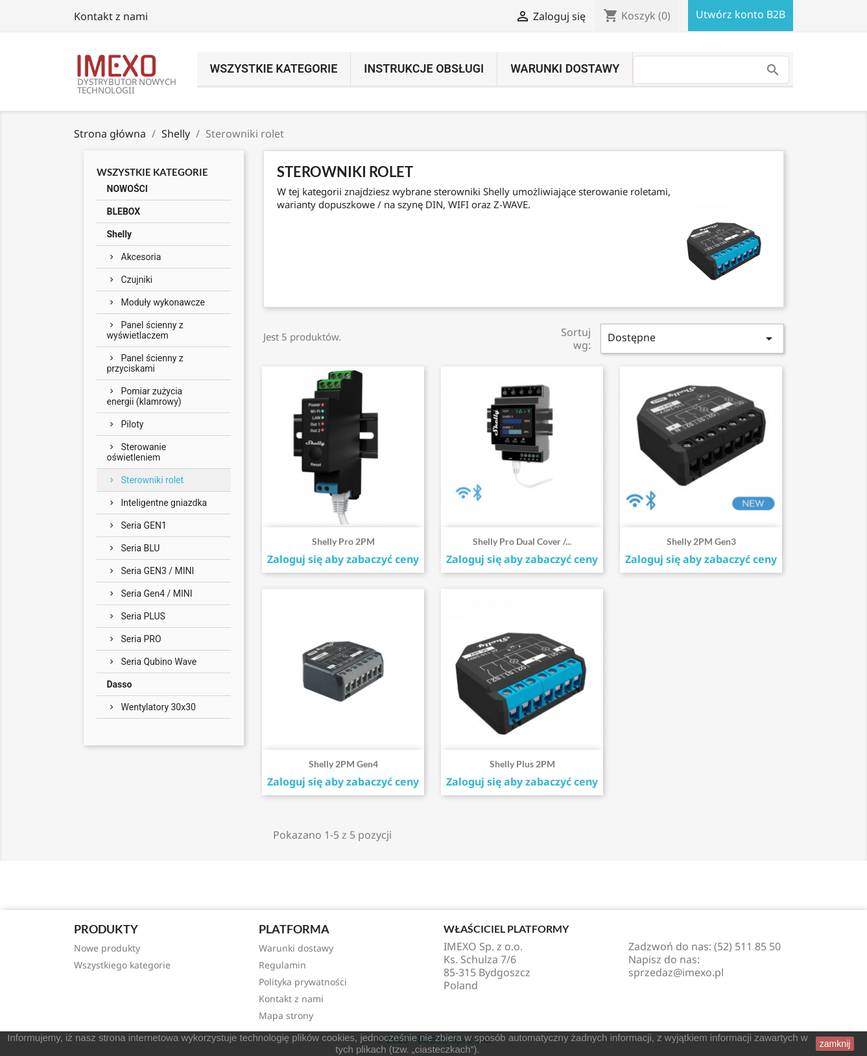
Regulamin (282, 965)
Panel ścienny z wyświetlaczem (145, 330)
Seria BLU (140, 548)
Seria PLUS (143, 616)
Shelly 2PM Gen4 (343, 763)
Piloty (132, 424)
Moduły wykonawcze (163, 302)
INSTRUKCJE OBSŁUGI (424, 68)
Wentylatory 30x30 (158, 707)
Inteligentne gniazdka (164, 503)
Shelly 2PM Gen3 (701, 541)
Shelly (119, 234)
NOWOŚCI (127, 189)
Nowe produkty (107, 948)
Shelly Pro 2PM (343, 541)
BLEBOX (124, 211)
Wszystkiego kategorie (122, 965)
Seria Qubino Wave (159, 661)
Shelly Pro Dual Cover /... (522, 541)
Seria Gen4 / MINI (157, 593)
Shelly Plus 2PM (522, 763)
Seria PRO (141, 639)
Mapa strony (286, 1015)
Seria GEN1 (144, 525)
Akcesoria (141, 257)
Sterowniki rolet (152, 480)
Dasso (119, 684)
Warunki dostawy (564, 68)
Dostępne (692, 338)
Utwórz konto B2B (740, 14)
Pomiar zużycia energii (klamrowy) (145, 396)
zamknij (835, 1043)
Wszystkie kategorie (274, 68)
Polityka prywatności (303, 982)
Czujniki (137, 279)
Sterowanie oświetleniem (137, 452)
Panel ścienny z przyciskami (145, 363)
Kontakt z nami (111, 16)
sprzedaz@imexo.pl (676, 972)
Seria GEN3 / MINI (158, 571)
